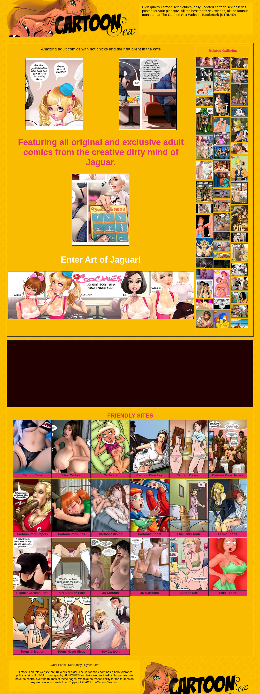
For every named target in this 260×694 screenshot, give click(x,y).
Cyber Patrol (58, 665)
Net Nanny (75, 665)
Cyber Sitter (91, 665)
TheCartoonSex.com (105, 682)
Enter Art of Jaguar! (101, 260)
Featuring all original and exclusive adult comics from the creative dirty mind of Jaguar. (101, 152)
